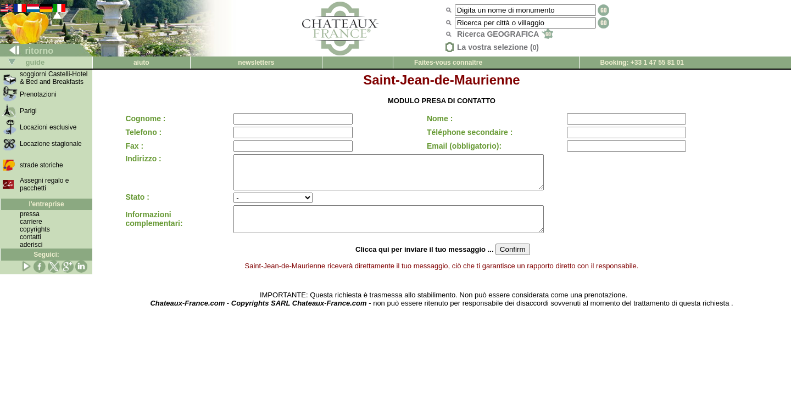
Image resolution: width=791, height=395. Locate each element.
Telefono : (143, 132)
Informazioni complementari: (153, 228)
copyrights (35, 229)
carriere (31, 221)
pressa (30, 214)
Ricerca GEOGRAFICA (505, 34)
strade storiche (41, 165)
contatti (30, 237)
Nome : (436, 118)
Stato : (137, 203)
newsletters (256, 62)
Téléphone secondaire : (466, 132)
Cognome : (145, 118)
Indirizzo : (143, 158)
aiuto (141, 62)
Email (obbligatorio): (461, 146)
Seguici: (46, 254)
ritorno (27, 50)
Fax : (134, 146)
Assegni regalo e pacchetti (44, 184)
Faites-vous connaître (448, 62)
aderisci (31, 245)
